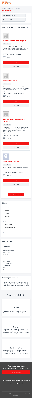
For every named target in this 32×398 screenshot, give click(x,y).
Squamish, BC (19, 8)
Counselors (6, 270)
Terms (11, 383)
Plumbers (5, 254)
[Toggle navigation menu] (30, 3)
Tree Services (6, 256)
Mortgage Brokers (8, 263)
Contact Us (26, 380)
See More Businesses (16, 194)
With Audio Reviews (10, 227)
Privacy (16, 383)
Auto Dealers (6, 261)
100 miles (7, 216)
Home (4, 380)
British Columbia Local (7, 8)
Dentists (5, 248)
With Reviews (8, 224)
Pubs (4, 267)
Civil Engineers (7, 265)
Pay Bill (21, 383)
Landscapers (6, 252)
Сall (16, 62)
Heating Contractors (8, 250)
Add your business (16, 372)
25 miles (7, 210)
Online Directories (11, 380)
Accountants (6, 259)
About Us (20, 380)
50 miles (7, 213)
